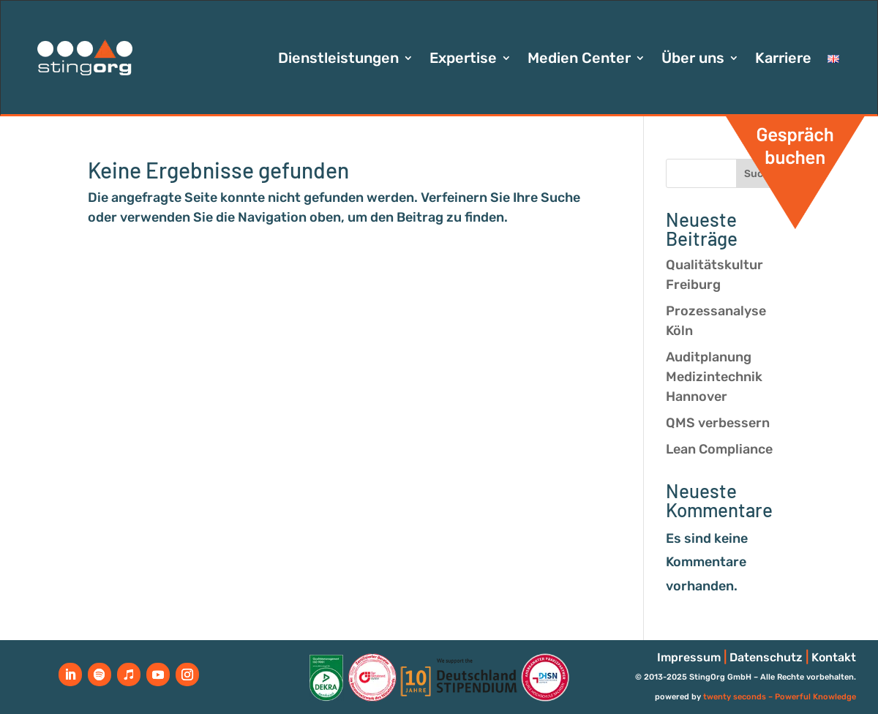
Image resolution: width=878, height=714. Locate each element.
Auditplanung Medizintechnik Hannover (714, 377)
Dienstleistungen (338, 60)
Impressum (689, 657)
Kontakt (833, 657)
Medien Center (579, 60)
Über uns (692, 60)
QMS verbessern (718, 423)
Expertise (463, 60)
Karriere (783, 60)
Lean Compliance (719, 449)
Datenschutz (766, 657)
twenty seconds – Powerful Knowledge (779, 697)
